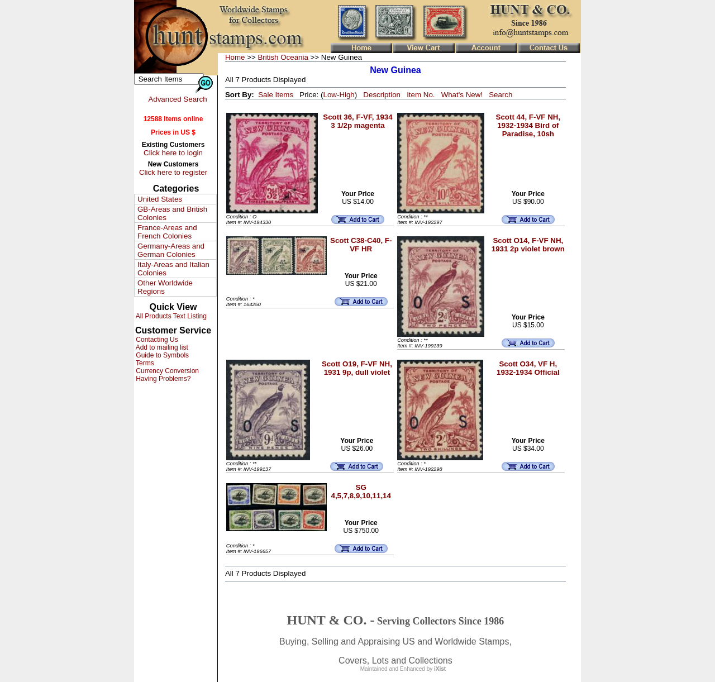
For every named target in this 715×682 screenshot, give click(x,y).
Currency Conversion (166, 371)
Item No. (421, 94)
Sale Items (275, 94)
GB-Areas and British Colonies (172, 213)
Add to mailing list (161, 347)
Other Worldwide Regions (165, 287)
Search (500, 94)
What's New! (462, 94)
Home (235, 57)
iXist (440, 669)
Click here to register (173, 172)
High (346, 94)
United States (159, 199)
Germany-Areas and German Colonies (170, 250)
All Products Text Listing (170, 316)
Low (329, 94)
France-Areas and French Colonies (167, 231)
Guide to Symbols (161, 355)
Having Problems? (162, 379)
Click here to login (173, 153)
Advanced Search (177, 99)
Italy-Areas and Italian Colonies (173, 268)
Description (382, 94)
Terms (144, 363)
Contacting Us (156, 340)
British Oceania (283, 57)
